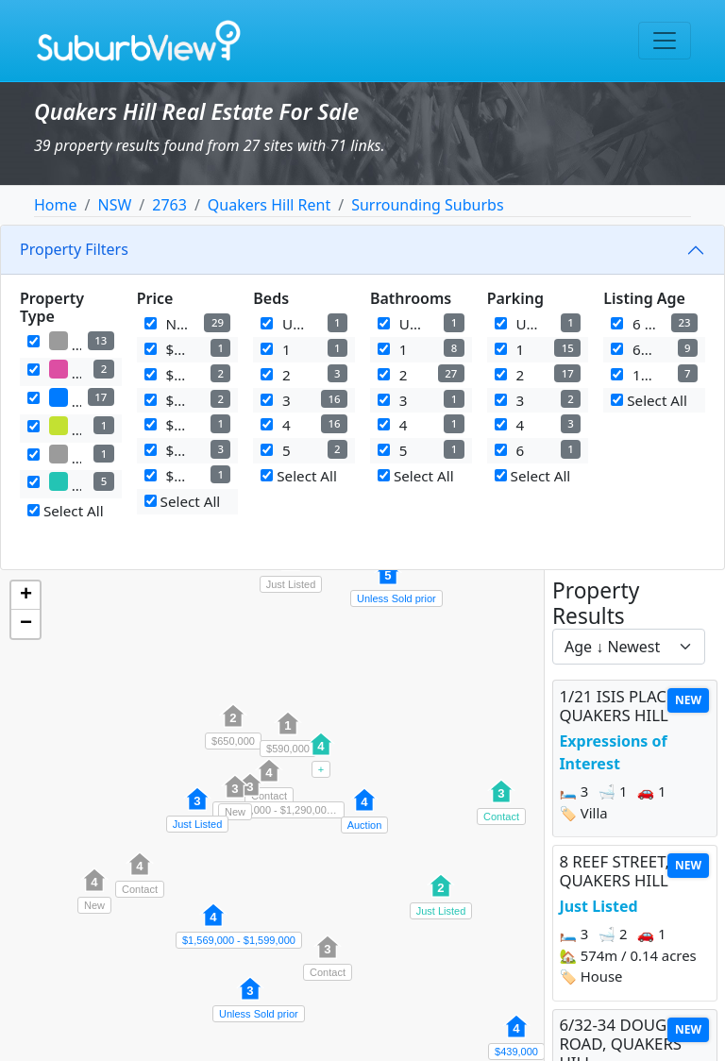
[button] (197, 809)
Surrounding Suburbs (427, 204)
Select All (65, 510)
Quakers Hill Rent (269, 204)
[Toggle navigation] (664, 40)
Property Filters (74, 249)
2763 (169, 204)
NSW (114, 204)
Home (55, 204)
